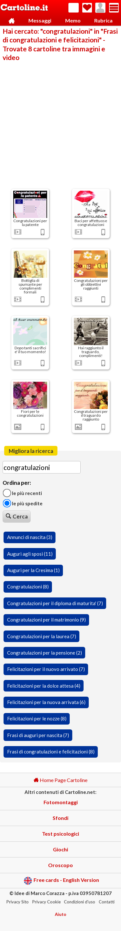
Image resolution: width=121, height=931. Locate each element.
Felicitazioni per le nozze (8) (36, 718)
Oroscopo (60, 865)
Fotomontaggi (61, 802)
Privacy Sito (17, 901)
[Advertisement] (60, 124)
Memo (73, 20)
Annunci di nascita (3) (29, 537)
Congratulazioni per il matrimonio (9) (46, 619)
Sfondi (60, 818)
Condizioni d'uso (79, 901)
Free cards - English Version (61, 880)
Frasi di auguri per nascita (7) (38, 735)
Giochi (60, 849)
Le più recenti (22, 493)
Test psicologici (60, 834)
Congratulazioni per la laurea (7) (41, 636)
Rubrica (103, 20)
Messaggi (39, 20)
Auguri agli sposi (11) (30, 554)
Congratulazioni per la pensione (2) (44, 653)
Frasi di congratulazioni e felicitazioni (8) (51, 751)
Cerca (17, 516)
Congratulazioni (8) (28, 586)
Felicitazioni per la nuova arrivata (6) (46, 702)
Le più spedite (23, 503)
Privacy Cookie (46, 901)
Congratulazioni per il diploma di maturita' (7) (55, 603)
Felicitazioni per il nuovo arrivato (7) (46, 669)
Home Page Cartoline (60, 780)
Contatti (107, 901)
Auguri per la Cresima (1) (33, 570)
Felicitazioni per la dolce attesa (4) (43, 686)
